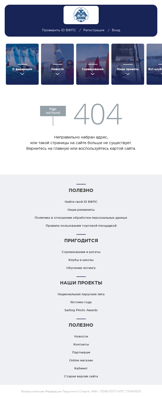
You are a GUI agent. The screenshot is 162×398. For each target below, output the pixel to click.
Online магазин (81, 360)
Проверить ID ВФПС (59, 30)
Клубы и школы (81, 259)
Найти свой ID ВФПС (81, 201)
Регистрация (93, 30)
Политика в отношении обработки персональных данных (81, 217)
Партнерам (81, 352)
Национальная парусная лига (81, 294)
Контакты (81, 344)
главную (61, 148)
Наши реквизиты (81, 209)
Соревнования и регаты (81, 251)
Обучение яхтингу (81, 267)
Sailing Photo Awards (81, 310)
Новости (81, 336)
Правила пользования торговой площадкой (81, 225)
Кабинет (81, 368)
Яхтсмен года (81, 302)
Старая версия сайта (81, 376)
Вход (116, 30)
